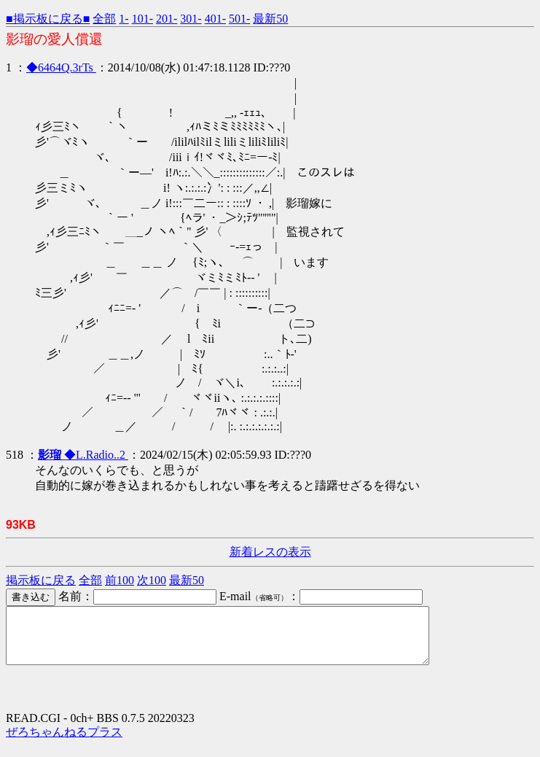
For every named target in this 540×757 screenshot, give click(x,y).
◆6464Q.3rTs (61, 67)
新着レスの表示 (270, 552)
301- (190, 18)
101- (142, 18)
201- (166, 18)
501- (239, 18)
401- (215, 18)
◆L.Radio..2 (83, 455)
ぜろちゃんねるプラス (64, 743)
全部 (104, 18)
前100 (119, 580)
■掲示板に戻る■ (48, 18)
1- (123, 18)
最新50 (270, 18)
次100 (151, 580)
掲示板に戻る (41, 580)
